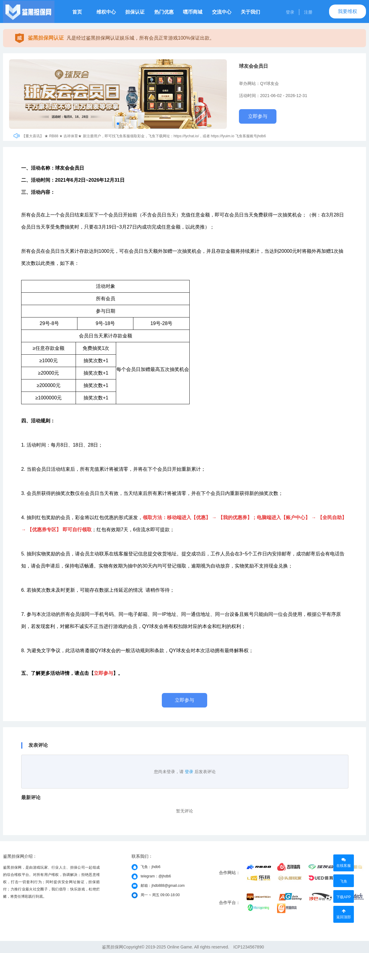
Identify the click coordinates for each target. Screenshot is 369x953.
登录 (290, 12)
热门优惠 (164, 12)
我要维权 (347, 11)
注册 (308, 12)
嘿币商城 (192, 12)
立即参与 (257, 116)
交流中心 (221, 12)
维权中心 (106, 12)
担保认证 (135, 12)
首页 (77, 12)
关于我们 (250, 12)
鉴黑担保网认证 (46, 38)
